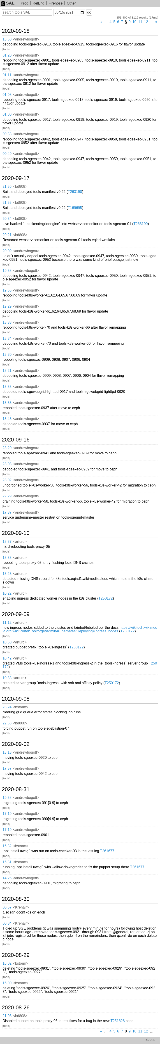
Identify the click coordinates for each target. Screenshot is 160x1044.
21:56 (7, 186)
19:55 (7, 290)
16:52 (7, 846)
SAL (7, 3)
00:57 (7, 907)
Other (71, 3)
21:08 (7, 1016)
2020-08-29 (16, 955)
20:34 (7, 219)
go (89, 12)
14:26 (7, 878)
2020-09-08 (16, 699)
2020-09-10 (16, 533)
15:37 (7, 541)
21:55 (7, 202)
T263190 (75, 192)
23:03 (7, 464)
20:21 (7, 235)
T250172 (105, 598)
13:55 (7, 387)
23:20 (7, 448)
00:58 (7, 134)
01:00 (7, 114)
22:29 (7, 496)
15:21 (7, 371)
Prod (24, 3)
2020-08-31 (16, 789)
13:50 (7, 39)
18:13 (7, 752)
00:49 (7, 154)
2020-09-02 (16, 744)
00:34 (7, 923)
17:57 (7, 768)
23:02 (7, 480)
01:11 (7, 75)
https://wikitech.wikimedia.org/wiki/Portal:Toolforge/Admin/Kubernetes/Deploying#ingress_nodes (79, 629)
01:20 (7, 55)
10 (134, 22)
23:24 (7, 707)
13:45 (7, 419)
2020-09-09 (16, 614)
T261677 (107, 851)
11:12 (7, 622)
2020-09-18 (16, 31)
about (150, 1040)
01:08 (7, 95)
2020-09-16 (16, 439)
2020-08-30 (16, 899)
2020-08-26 (16, 1007)
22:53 (7, 723)
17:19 (7, 814)
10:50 (7, 642)
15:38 (7, 322)
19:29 (7, 306)
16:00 (7, 983)
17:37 (7, 512)
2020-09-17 (16, 178)
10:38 (7, 678)
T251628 (117, 1021)
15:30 (7, 354)
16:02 (7, 963)
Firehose (56, 3)
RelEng (38, 3)
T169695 (75, 208)
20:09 (7, 251)
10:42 (7, 658)
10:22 (7, 593)
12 (146, 22)
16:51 (7, 862)
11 (140, 22)
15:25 (7, 574)
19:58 (7, 271)
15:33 (7, 558)
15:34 (7, 338)
